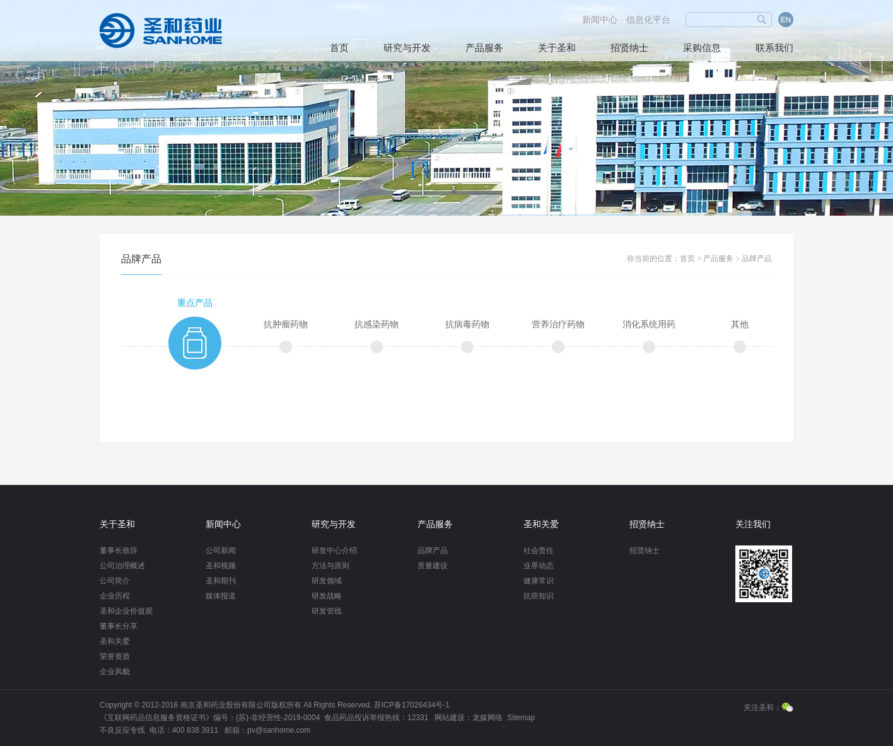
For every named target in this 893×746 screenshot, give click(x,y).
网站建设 (450, 717)
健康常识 (538, 580)
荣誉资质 (115, 656)
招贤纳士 (629, 48)
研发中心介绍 (334, 550)
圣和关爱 (115, 641)
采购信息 (702, 48)
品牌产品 (757, 258)
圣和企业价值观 (126, 611)
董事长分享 (118, 626)
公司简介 (115, 580)
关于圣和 (557, 48)
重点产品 (195, 303)
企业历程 (115, 596)
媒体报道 (221, 596)
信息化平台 (648, 20)
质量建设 (432, 565)
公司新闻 (221, 550)
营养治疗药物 (558, 324)
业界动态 (538, 565)
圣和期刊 (221, 580)
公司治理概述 (122, 565)
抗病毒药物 (467, 324)
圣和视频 (221, 565)
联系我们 (774, 48)
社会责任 (538, 550)
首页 (339, 48)
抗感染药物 (376, 324)
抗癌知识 (538, 596)
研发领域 (327, 580)
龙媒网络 (487, 717)
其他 (740, 324)
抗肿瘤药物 (286, 324)
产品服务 (484, 48)
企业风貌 (115, 671)
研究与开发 (407, 48)
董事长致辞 (118, 550)
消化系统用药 (648, 324)
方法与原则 (330, 565)
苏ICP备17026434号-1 (412, 705)
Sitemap (521, 717)
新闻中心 (599, 20)
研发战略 (327, 596)
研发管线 (327, 611)
